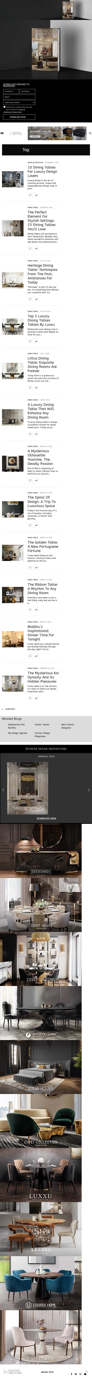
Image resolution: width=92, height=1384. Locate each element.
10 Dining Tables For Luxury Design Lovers (42, 171)
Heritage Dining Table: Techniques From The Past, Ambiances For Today (42, 273)
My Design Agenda (17, 733)
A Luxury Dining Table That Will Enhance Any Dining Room (41, 411)
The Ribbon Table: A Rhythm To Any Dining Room (43, 588)
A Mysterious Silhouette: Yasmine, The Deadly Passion (40, 457)
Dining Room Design (35, 163)
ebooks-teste (47, 1372)
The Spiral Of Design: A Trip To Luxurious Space (42, 501)
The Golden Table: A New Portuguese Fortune (43, 546)
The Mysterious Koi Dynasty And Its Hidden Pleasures (43, 677)
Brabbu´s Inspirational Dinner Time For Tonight (41, 633)
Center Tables (42, 724)
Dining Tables (33, 207)
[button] (89, 790)
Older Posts (8, 709)
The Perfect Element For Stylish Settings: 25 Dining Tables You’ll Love (42, 220)
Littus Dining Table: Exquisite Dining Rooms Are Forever (42, 364)
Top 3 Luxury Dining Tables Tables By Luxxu (41, 320)
